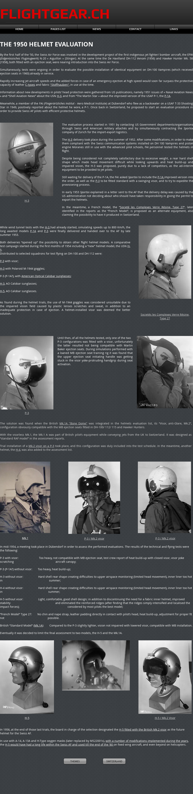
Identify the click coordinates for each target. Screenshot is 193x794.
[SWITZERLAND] (114, 761)
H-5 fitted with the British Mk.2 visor (143, 729)
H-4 (18, 450)
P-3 (98, 181)
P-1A (167, 96)
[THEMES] (75, 761)
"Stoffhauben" (59, 85)
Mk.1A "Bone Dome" (73, 423)
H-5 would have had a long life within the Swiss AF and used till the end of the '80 (59, 744)
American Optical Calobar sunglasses (46, 276)
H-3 (59, 96)
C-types (30, 85)
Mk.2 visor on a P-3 (41, 446)
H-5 (2, 291)
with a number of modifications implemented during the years (147, 741)
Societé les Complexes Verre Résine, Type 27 (152, 207)
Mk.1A (38, 625)
